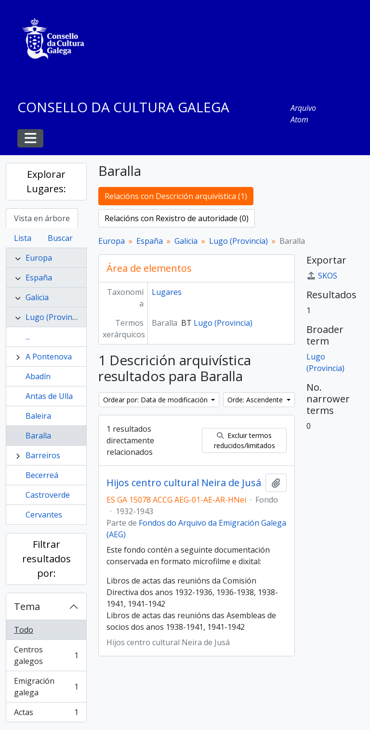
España (39, 277)
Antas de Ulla (49, 396)
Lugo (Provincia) (55, 317)
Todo (23, 629)
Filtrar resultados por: (46, 559)
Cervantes (44, 514)
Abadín (38, 376)
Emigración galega (46, 687)
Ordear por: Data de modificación (156, 399)
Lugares (167, 292)
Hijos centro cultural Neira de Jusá (183, 483)
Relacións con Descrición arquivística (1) (176, 196)
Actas (46, 714)
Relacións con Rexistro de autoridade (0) (177, 218)
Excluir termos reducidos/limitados (244, 440)
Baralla (38, 435)
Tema (27, 606)
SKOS (321, 275)
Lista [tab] (22, 238)
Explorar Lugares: (46, 181)
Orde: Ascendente (256, 399)
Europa (39, 257)
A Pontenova (49, 356)
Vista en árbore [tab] (42, 218)
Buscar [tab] (60, 238)
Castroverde (48, 495)
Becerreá (42, 475)
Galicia (37, 297)
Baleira (38, 416)
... (28, 337)
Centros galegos (46, 655)
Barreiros (43, 455)
